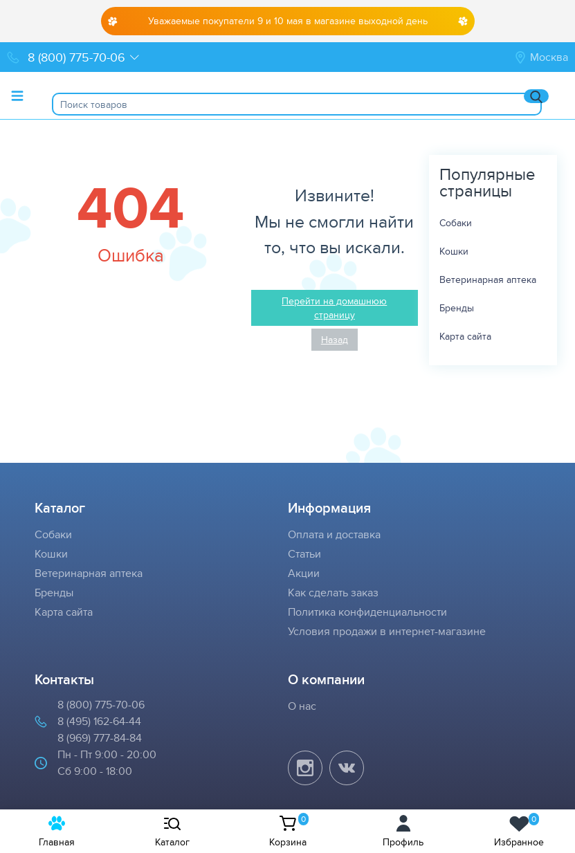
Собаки (455, 223)
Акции (304, 573)
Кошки (453, 251)
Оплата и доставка (334, 534)
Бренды (456, 308)
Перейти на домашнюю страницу (334, 308)
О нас (302, 706)
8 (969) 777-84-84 (99, 738)
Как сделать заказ (333, 592)
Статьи (304, 554)
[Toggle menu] (17, 95)
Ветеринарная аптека (487, 279)
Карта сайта (465, 336)
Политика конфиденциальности (367, 612)
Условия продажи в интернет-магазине (387, 631)
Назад (334, 340)
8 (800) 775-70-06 (101, 705)
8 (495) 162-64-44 (99, 721)
